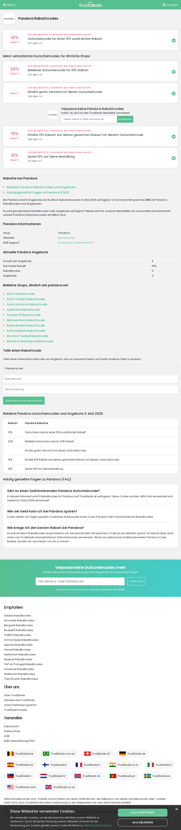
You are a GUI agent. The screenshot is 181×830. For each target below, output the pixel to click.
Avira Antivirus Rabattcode (27, 304)
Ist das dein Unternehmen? (76, 243)
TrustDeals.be (24, 754)
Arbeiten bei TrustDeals (19, 700)
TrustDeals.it (163, 765)
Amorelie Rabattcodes (19, 620)
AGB (7, 736)
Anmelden (125, 119)
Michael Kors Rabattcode (26, 320)
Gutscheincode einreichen (24, 401)
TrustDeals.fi (58, 765)
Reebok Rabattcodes (18, 659)
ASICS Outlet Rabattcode (26, 299)
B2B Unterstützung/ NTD (19, 741)
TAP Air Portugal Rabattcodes (23, 664)
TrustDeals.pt (126, 776)
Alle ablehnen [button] (142, 822)
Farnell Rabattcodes (17, 650)
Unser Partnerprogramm (20, 705)
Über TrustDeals (14, 695)
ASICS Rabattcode (20, 294)
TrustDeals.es (24, 765)
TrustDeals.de (136, 754)
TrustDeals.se (161, 776)
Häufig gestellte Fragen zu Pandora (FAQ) (38, 192)
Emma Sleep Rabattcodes (21, 640)
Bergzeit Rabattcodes (18, 625)
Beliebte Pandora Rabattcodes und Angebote (41, 187)
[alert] (90, 817)
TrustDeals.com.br (63, 754)
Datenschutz (12, 731)
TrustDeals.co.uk (64, 787)
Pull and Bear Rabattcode (26, 331)
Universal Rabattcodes (19, 669)
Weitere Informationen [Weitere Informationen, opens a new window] (98, 825)
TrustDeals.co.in (127, 765)
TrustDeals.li (23, 776)
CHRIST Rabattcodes (17, 635)
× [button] (176, 809)
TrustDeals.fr (92, 765)
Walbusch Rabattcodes (19, 674)
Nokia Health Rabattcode (26, 325)
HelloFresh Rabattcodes (20, 654)
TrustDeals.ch (101, 754)
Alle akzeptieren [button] (143, 812)
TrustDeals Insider (15, 710)
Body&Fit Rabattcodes (18, 630)
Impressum (11, 726)
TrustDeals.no (91, 776)
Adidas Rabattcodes (17, 615)
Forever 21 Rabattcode (24, 315)
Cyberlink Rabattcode (23, 310)
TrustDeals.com (25, 787)
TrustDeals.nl (56, 776)
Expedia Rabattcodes (18, 645)
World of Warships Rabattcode (30, 341)
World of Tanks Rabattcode (27, 336)
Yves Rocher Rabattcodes (21, 679)
